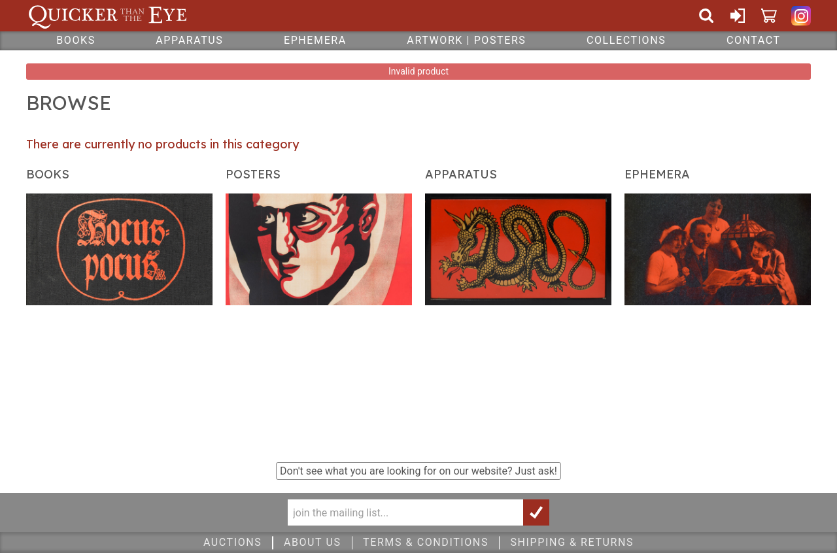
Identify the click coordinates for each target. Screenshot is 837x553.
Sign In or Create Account (737, 15)
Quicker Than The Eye (107, 16)
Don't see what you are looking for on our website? (418, 471)
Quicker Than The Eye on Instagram (801, 15)
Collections (626, 40)
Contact (753, 40)
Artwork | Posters (466, 40)
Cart (769, 15)
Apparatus (189, 40)
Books (75, 40)
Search (706, 15)
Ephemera (315, 40)
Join (536, 512)
